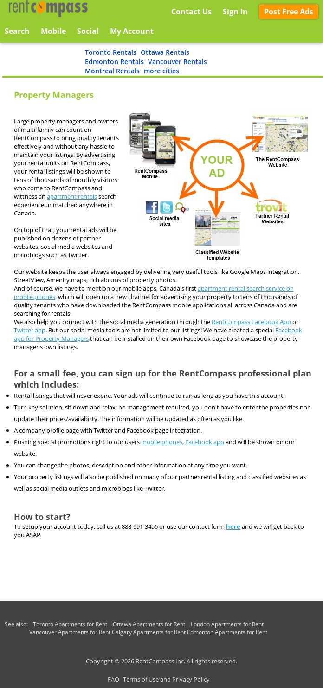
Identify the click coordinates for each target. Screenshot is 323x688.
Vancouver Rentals (177, 61)
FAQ (113, 679)
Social (88, 31)
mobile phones (161, 442)
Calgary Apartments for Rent (149, 632)
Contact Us (191, 11)
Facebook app (204, 442)
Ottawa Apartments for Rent (149, 624)
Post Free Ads (288, 11)
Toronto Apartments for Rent (70, 624)
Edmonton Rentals (114, 61)
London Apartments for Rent (227, 624)
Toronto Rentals (110, 52)
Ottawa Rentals (165, 52)
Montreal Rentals (112, 70)
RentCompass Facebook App (251, 322)
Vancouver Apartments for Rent (69, 632)
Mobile (53, 31)
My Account (132, 31)
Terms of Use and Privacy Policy (166, 679)
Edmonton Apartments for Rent (227, 632)
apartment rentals (72, 196)
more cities (161, 70)
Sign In (235, 11)
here (233, 526)
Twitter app (29, 330)
